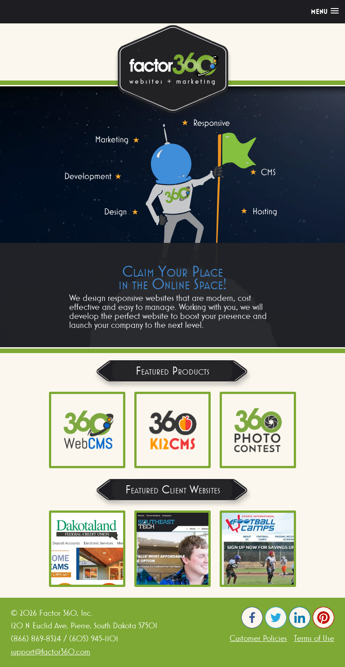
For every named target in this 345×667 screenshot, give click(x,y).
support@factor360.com (50, 651)
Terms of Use (314, 638)
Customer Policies (258, 638)
